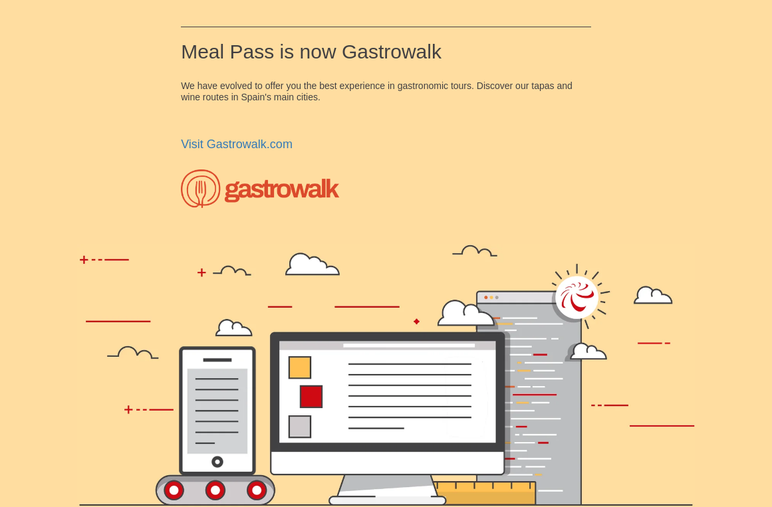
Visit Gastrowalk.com (237, 144)
